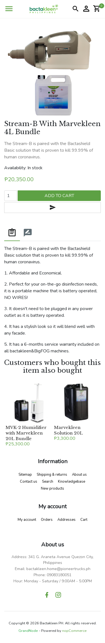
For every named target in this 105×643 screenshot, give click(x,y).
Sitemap (25, 474)
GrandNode (28, 630)
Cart (83, 519)
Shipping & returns (52, 474)
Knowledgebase (71, 481)
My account (27, 519)
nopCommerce (74, 630)
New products (52, 488)
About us (79, 474)
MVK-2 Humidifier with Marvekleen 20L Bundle (26, 433)
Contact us (28, 481)
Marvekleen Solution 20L (68, 430)
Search (47, 481)
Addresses (66, 519)
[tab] (12, 233)
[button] (9, 9)
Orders (47, 519)
